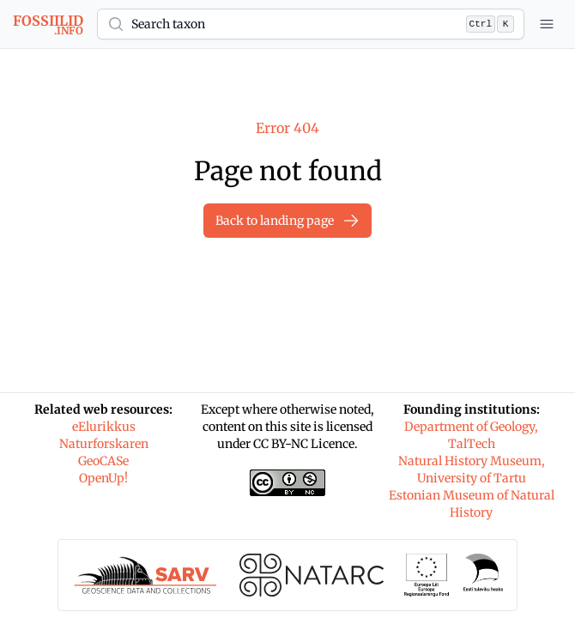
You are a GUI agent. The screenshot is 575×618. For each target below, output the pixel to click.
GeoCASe (103, 461)
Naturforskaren (103, 443)
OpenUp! (103, 478)
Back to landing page (287, 220)
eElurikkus (104, 426)
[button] (310, 24)
